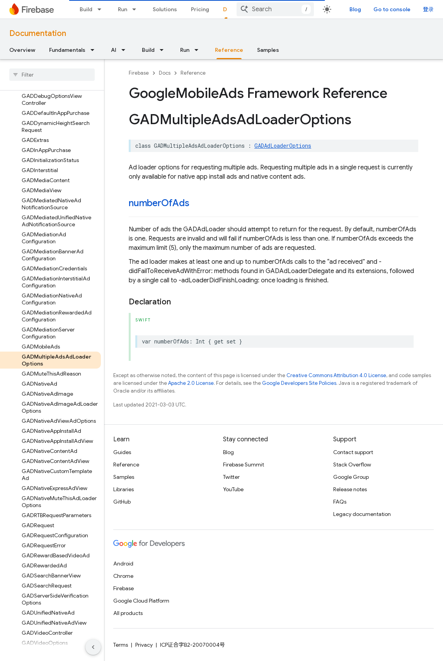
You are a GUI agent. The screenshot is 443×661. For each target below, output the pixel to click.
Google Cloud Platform (141, 600)
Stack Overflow (352, 464)
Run (122, 9)
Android (123, 563)
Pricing (200, 9)
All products (128, 613)
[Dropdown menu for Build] (101, 9)
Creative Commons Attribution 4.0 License (336, 375)
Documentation (37, 33)
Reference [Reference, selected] (229, 49)
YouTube (233, 489)
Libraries (123, 489)
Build (86, 9)
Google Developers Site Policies (299, 383)
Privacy (144, 645)
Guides (122, 452)
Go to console (409, 9)
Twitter (231, 476)
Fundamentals (67, 49)
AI (113, 49)
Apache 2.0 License (191, 383)
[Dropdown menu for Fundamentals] (94, 50)
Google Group (351, 476)
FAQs (339, 501)
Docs (164, 73)
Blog (372, 9)
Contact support (353, 452)
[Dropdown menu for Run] (136, 9)
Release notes (350, 489)
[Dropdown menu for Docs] (246, 9)
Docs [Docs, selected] (230, 9)
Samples (268, 49)
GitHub (122, 501)
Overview (22, 49)
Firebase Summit (243, 464)
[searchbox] (52, 74)
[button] (46, 121)
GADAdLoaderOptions (282, 145)
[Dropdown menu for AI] (125, 50)
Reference (193, 73)
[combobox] (306, 9)
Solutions (165, 9)
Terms (120, 645)
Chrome (123, 575)
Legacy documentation (362, 514)
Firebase (139, 73)
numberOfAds (159, 203)
